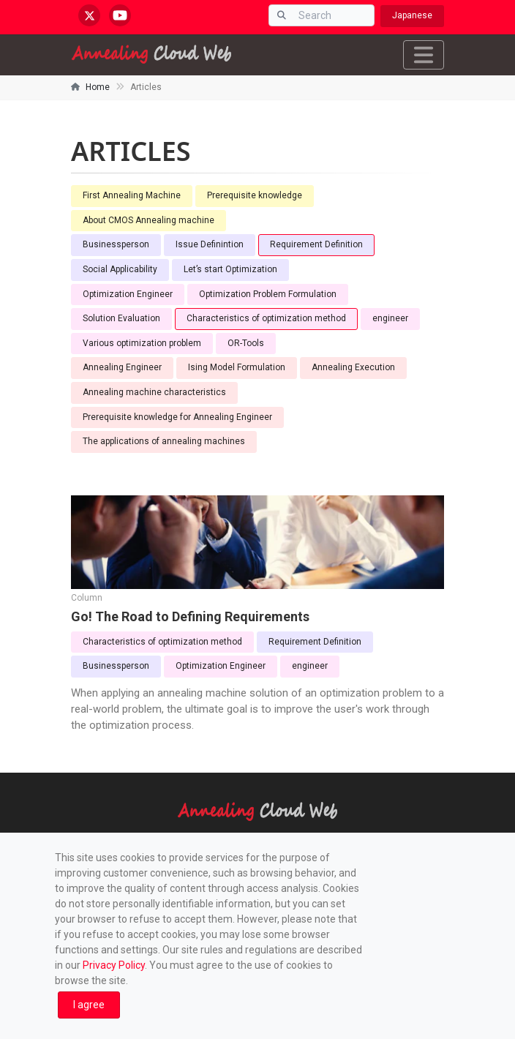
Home (98, 87)
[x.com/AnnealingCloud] (89, 15)
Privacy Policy (114, 965)
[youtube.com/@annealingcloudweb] (120, 15)
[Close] (89, 1005)
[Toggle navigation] (423, 55)
